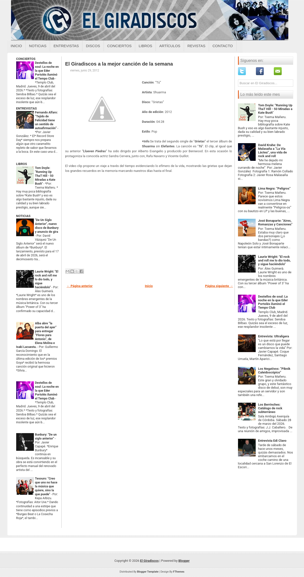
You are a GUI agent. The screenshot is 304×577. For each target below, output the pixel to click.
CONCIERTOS (26, 59)
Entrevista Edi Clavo (272, 440)
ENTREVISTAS (26, 108)
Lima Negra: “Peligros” (274, 188)
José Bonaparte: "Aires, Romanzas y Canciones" (275, 222)
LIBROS (21, 164)
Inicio (16, 46)
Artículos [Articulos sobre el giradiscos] (169, 46)
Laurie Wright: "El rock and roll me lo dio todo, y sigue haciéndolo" (46, 279)
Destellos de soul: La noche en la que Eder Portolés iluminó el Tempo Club (47, 70)
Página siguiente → (219, 286)
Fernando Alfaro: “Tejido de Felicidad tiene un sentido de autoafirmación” (46, 120)
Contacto (222, 46)
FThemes (178, 571)
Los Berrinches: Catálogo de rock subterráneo (270, 408)
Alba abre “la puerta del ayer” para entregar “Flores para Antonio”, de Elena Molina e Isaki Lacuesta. (36, 335)
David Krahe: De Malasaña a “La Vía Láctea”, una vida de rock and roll (272, 150)
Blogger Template (148, 571)
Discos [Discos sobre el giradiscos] (93, 46)
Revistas (196, 46)
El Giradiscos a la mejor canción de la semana (119, 63)
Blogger (184, 561)
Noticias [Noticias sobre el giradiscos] (37, 46)
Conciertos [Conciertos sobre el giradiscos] (119, 46)
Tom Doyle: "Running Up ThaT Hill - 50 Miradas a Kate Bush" (45, 175)
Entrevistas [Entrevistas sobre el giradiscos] (66, 46)
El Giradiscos (149, 561)
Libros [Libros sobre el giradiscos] (145, 46)
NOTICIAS (23, 216)
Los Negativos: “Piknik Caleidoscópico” (274, 370)
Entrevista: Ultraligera (273, 336)
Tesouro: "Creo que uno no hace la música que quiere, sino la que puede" (46, 486)
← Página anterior (80, 286)
